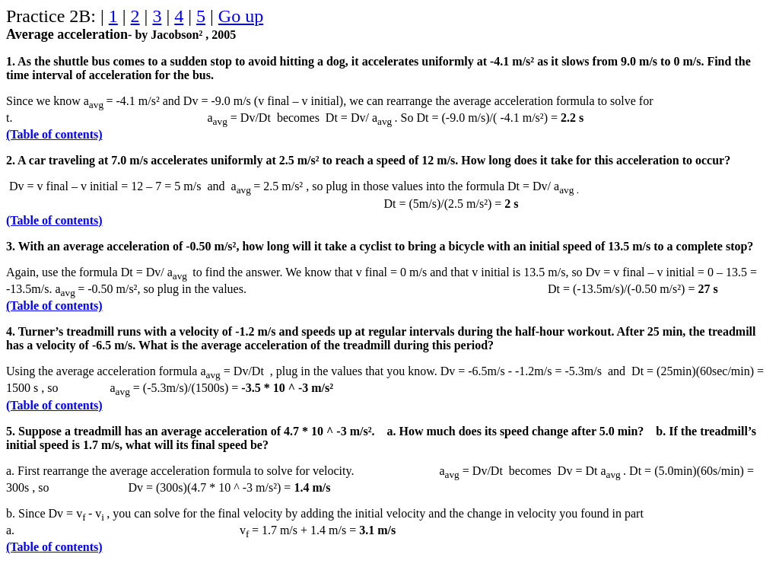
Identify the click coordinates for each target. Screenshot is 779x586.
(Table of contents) (54, 134)
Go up (240, 16)
